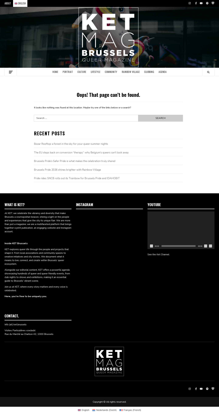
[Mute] (205, 246)
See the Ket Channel (158, 254)
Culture (81, 72)
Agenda (163, 72)
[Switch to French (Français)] (130, 410)
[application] (181, 230)
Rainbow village (131, 72)
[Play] (151, 246)
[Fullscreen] (210, 246)
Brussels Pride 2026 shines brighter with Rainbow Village (67, 170)
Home (55, 72)
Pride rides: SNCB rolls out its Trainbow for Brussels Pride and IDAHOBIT (77, 178)
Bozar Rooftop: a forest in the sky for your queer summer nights (71, 144)
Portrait (68, 72)
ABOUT (8, 3)
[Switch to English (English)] (83, 410)
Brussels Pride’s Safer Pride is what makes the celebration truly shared (74, 161)
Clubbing (149, 72)
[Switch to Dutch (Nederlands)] (104, 410)
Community (111, 72)
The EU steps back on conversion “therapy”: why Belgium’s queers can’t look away (81, 152)
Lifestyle (95, 72)
